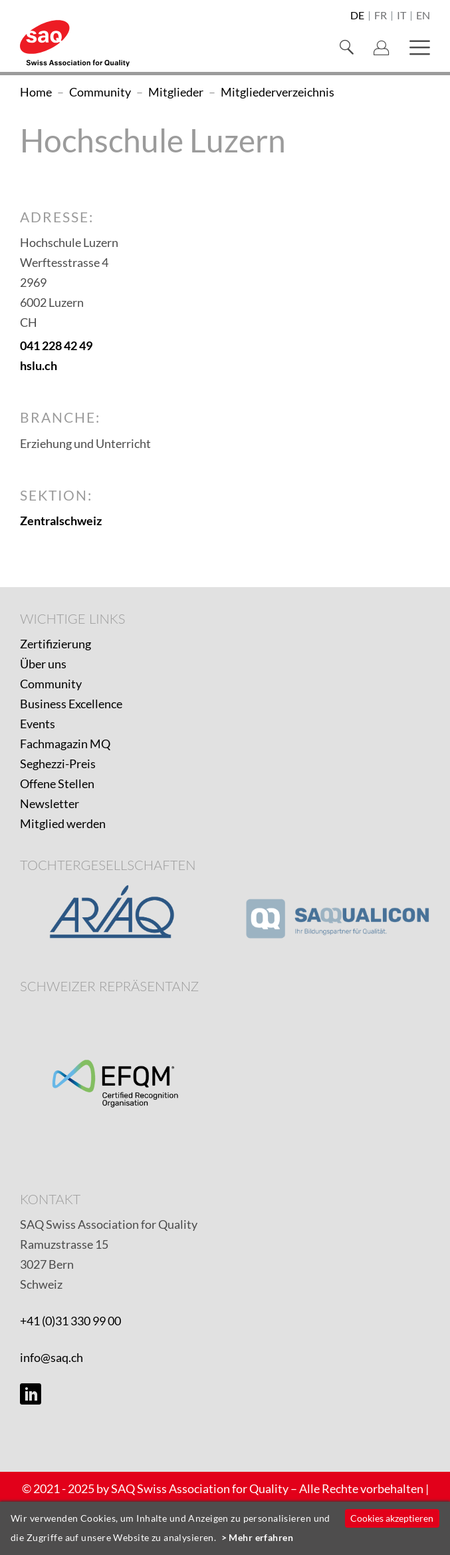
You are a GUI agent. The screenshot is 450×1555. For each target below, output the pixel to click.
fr (380, 16)
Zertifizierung (55, 643)
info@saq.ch (51, 1357)
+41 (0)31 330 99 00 (70, 1320)
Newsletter (49, 803)
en (423, 16)
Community (51, 683)
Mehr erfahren (261, 1537)
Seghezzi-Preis (58, 763)
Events (37, 723)
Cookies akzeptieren (391, 1518)
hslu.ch (38, 365)
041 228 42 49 (56, 345)
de (357, 16)
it (401, 16)
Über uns (43, 663)
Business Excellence (71, 703)
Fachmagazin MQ (65, 743)
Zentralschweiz (61, 520)
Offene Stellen (57, 783)
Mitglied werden (63, 823)
